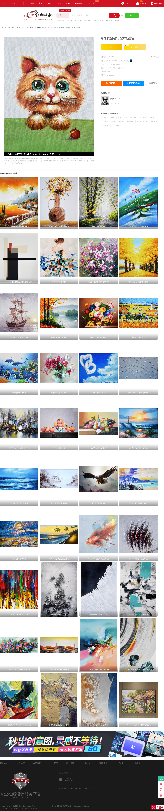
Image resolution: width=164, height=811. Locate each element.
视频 (50, 3)
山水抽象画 (105, 126)
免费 (68, 3)
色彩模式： (104, 71)
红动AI (92, 2)
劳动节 (117, 21)
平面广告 (20, 27)
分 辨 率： (105, 64)
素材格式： (104, 61)
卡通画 (113, 122)
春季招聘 (61, 21)
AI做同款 (131, 46)
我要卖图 (161, 778)
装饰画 (39, 27)
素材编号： (104, 57)
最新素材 (4, 763)
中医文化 (109, 21)
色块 (125, 117)
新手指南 (70, 763)
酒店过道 (154, 122)
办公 (59, 3)
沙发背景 (105, 122)
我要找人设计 (132, 15)
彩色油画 (130, 122)
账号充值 (54, 763)
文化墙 (69, 21)
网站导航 (37, 763)
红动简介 (103, 763)
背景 (41, 3)
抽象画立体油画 (142, 122)
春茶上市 (87, 21)
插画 (32, 3)
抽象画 (151, 117)
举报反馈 (156, 57)
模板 (13, 3)
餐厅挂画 (133, 117)
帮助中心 (87, 763)
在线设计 (79, 3)
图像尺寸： (105, 68)
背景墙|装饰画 (29, 27)
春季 (95, 21)
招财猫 (121, 122)
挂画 (119, 117)
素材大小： (104, 75)
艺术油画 (143, 117)
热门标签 (21, 763)
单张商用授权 (111, 83)
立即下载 (111, 47)
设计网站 (11, 27)
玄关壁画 (116, 126)
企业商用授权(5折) (133, 83)
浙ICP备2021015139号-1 (27, 806)
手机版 (136, 763)
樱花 (101, 21)
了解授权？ (152, 83)
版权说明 (120, 763)
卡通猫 (104, 117)
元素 (22, 3)
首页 (4, 3)
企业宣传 (78, 21)
